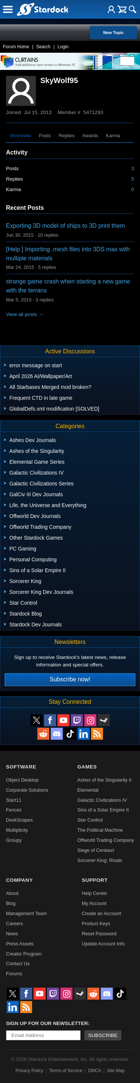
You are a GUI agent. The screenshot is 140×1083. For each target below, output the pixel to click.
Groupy (14, 840)
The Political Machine (100, 830)
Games (87, 767)
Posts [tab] (45, 135)
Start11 (13, 800)
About (12, 893)
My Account (94, 903)
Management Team (26, 913)
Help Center (94, 893)
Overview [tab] (20, 135)
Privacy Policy (29, 1070)
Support (95, 880)
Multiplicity (17, 830)
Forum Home (16, 46)
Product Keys (96, 923)
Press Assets (20, 944)
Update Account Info (103, 944)
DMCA (94, 1070)
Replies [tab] (67, 135)
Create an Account (101, 913)
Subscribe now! (70, 679)
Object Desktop (22, 780)
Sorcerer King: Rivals (99, 860)
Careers (14, 923)
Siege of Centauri (95, 850)
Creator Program (23, 954)
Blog (11, 903)
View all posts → (24, 314)
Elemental (88, 790)
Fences (14, 810)
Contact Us (17, 963)
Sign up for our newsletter (47, 1023)
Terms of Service (65, 1070)
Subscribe (103, 1035)
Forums (14, 973)
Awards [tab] (90, 135)
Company (19, 880)
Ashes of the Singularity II (104, 780)
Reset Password (99, 933)
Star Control (90, 820)
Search (43, 46)
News (12, 933)
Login (62, 46)
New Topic (113, 32)
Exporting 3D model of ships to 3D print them (65, 226)
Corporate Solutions (27, 790)
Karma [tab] (113, 135)
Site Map (115, 1070)
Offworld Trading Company (105, 840)
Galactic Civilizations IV (102, 800)
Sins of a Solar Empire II (103, 810)
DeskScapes (19, 820)
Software (21, 767)
